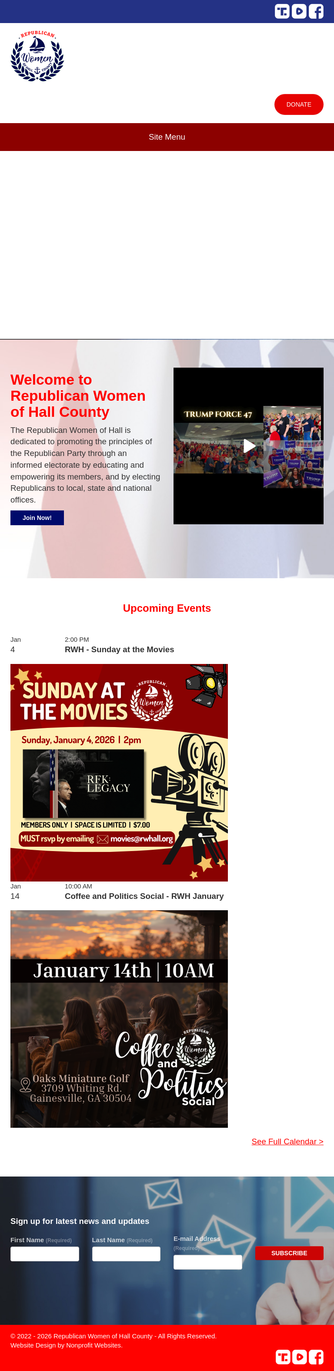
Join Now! (37, 517)
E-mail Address (197, 1243)
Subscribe (289, 1253)
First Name (41, 1240)
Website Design (33, 1345)
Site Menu (167, 136)
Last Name (122, 1240)
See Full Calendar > (288, 1141)
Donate (299, 104)
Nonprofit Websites (93, 1345)
